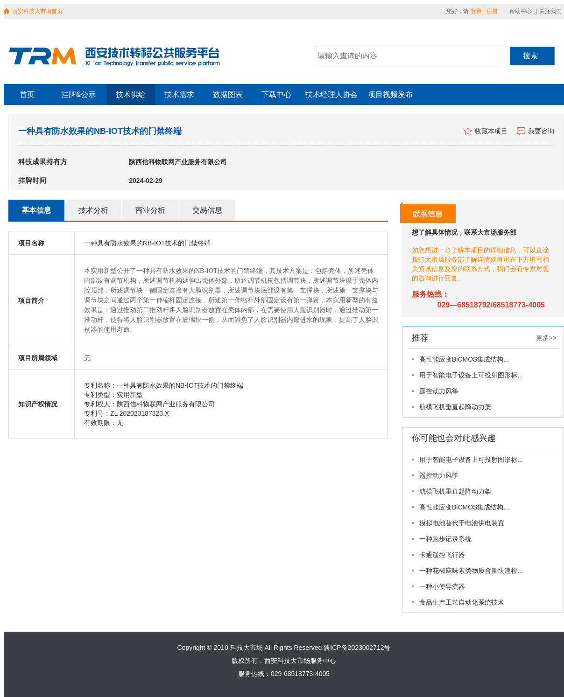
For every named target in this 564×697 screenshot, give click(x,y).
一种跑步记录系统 (445, 539)
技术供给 (131, 94)
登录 (476, 11)
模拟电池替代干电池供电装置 (461, 523)
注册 (492, 11)
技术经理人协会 (331, 94)
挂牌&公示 (78, 94)
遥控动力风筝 (438, 391)
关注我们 (550, 11)
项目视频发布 (390, 94)
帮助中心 (520, 11)
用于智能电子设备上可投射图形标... (471, 375)
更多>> (546, 338)
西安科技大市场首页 (37, 11)
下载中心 (276, 94)
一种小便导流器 (442, 586)
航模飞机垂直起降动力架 (455, 407)
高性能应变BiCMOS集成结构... (464, 359)
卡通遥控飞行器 (442, 554)
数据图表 (228, 94)
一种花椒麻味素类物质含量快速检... (471, 570)
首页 (27, 94)
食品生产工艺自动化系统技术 (461, 602)
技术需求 (179, 94)
